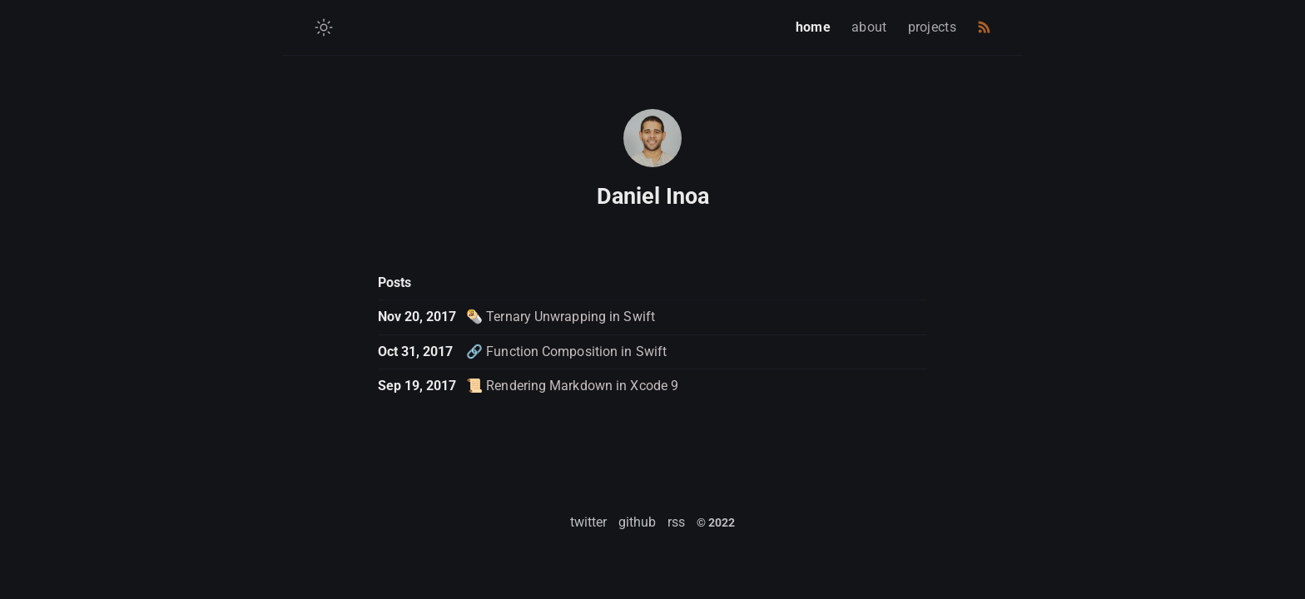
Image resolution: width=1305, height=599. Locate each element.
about (869, 27)
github (637, 522)
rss (676, 522)
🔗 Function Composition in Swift (566, 351)
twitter (588, 522)
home (813, 27)
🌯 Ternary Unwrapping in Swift (560, 316)
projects (932, 27)
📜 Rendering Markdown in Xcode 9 (572, 386)
